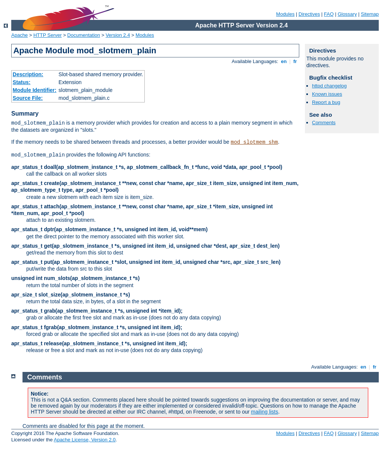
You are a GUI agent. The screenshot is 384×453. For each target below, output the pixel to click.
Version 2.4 (118, 35)
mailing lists (264, 412)
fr (295, 61)
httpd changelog (329, 86)
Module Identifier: (35, 90)
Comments (324, 122)
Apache (19, 35)
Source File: (28, 98)
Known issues (327, 94)
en (284, 61)
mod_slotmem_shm (254, 142)
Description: (28, 74)
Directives (309, 14)
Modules (285, 14)
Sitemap (370, 14)
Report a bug (326, 102)
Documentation (83, 35)
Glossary (347, 14)
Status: (21, 82)
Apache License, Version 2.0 (85, 439)
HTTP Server (47, 35)
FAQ (329, 14)
